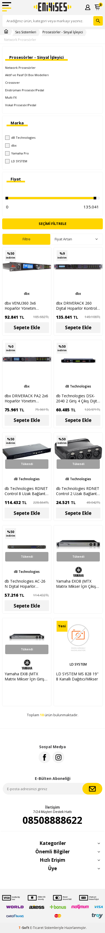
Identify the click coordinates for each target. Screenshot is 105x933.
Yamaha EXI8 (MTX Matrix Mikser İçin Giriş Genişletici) (24, 676)
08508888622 (52, 820)
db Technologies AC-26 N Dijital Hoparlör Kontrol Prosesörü (25, 584)
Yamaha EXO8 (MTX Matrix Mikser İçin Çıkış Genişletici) (76, 584)
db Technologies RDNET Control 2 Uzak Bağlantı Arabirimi (77, 491)
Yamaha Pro (17, 153)
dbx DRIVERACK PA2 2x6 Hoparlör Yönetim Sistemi (26, 398)
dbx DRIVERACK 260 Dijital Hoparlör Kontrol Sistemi (76, 306)
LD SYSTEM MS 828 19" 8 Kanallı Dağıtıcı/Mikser (77, 676)
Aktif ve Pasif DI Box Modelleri (27, 75)
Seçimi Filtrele (52, 223)
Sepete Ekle (27, 327)
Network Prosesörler (20, 40)
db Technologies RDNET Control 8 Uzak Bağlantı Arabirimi (26, 491)
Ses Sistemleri (25, 32)
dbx (11, 145)
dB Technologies (20, 137)
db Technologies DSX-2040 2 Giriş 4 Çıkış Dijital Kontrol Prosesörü (78, 398)
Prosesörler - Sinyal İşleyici (62, 32)
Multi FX (11, 97)
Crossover (12, 82)
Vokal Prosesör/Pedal (20, 105)
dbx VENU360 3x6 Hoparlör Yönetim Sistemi (20, 306)
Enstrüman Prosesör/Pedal (24, 90)
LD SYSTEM (16, 161)
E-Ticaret (37, 927)
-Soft (24, 927)
